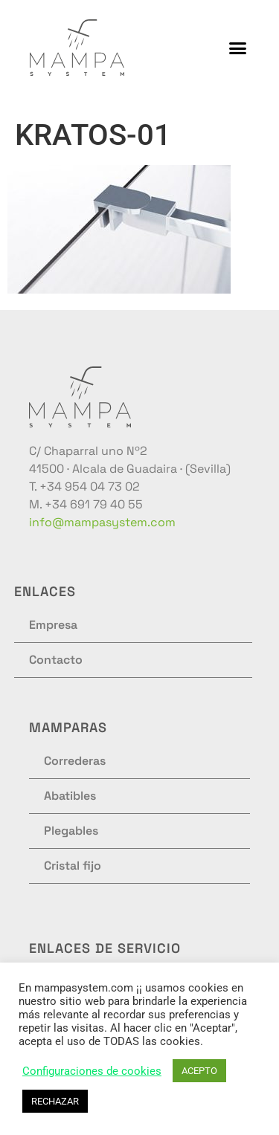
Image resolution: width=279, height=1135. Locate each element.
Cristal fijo (72, 865)
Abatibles (70, 795)
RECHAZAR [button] (55, 1101)
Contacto (56, 659)
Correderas (75, 761)
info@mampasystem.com (102, 522)
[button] (238, 47)
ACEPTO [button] (199, 1070)
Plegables (71, 830)
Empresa (53, 625)
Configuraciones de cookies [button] (91, 1071)
